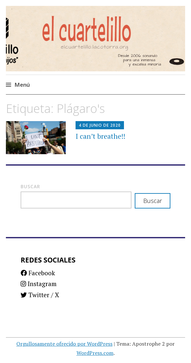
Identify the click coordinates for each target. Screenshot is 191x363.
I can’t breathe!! (100, 136)
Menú (22, 84)
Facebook (38, 273)
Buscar (30, 186)
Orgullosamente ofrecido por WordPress (64, 343)
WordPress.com (95, 352)
